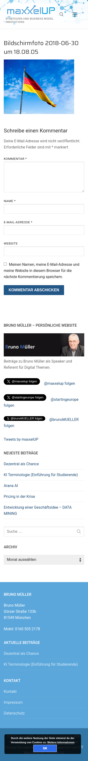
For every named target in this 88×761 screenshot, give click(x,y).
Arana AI (11, 485)
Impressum (13, 702)
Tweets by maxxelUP (21, 439)
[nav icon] (74, 14)
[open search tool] (61, 14)
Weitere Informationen (61, 742)
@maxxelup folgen (59, 383)
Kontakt (10, 691)
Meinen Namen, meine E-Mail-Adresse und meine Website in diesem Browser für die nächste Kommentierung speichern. (41, 270)
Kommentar (15, 159)
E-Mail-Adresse (18, 222)
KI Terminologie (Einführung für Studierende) (41, 475)
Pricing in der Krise (19, 496)
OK (45, 748)
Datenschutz (14, 713)
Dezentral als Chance (21, 464)
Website (11, 243)
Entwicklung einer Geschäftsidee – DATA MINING (38, 510)
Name (10, 201)
